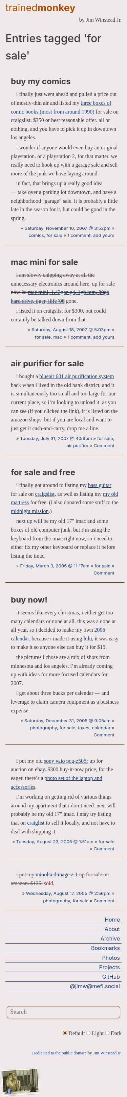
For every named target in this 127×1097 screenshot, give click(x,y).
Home (112, 919)
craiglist (36, 823)
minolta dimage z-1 (57, 874)
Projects (109, 967)
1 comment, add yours (90, 235)
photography (43, 727)
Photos (111, 957)
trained (40, 8)
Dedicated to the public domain (59, 1053)
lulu (88, 638)
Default (74, 1033)
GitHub (111, 976)
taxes (83, 727)
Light (95, 1033)
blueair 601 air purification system (76, 376)
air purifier (77, 445)
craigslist (45, 494)
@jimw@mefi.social (95, 986)
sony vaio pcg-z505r (66, 761)
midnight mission (30, 511)
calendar (101, 727)
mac (57, 337)
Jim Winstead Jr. (107, 1053)
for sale (54, 235)
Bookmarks (105, 948)
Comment (104, 445)
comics (36, 235)
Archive (110, 938)
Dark (113, 1033)
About (112, 929)
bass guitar (99, 485)
